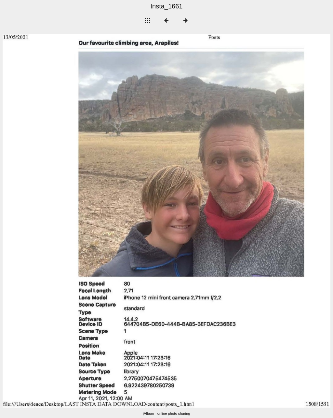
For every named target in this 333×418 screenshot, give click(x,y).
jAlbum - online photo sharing (166, 413)
